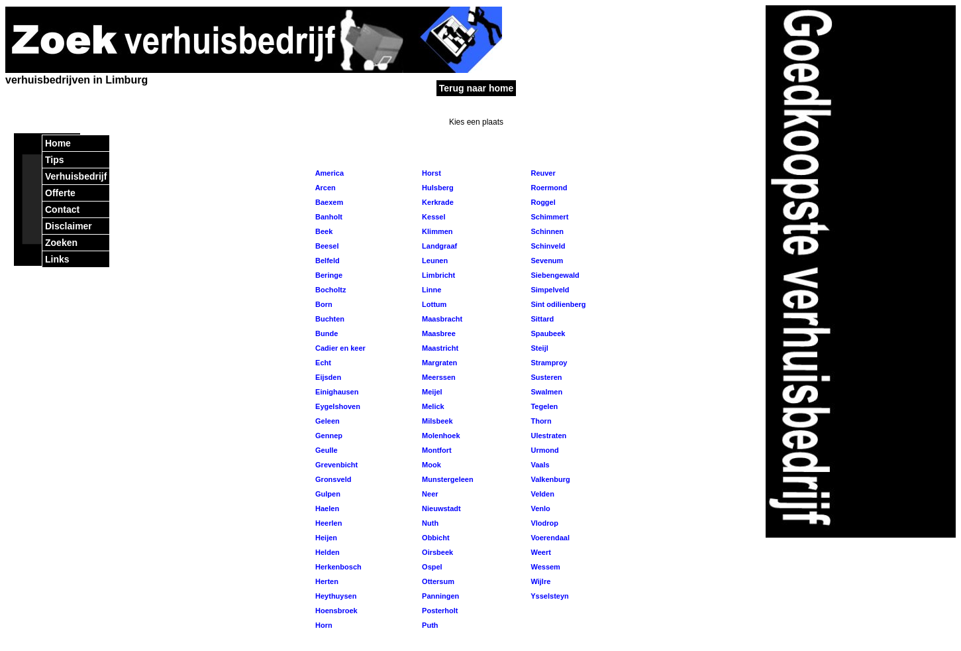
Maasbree (438, 333)
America (328, 173)
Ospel (431, 567)
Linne (430, 290)
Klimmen (436, 231)
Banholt (327, 217)
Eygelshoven (336, 406)
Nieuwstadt (440, 508)
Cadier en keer (339, 348)
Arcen (324, 188)
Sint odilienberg (557, 304)
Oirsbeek (436, 552)
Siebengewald (554, 275)
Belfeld (326, 261)
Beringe (327, 275)
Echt (322, 363)
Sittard (541, 319)
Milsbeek (436, 421)
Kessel (433, 217)
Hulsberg (437, 188)
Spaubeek (547, 333)
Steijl (538, 348)
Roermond (548, 188)
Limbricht (437, 275)
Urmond (543, 450)
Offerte (60, 193)
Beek (322, 231)
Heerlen (327, 523)
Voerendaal (549, 538)
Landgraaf (438, 246)
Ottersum (437, 581)
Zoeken (61, 242)
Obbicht (435, 538)
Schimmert (548, 217)
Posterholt (439, 611)
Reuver (542, 173)
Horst (430, 173)
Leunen (434, 261)
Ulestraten (547, 436)
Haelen (326, 508)
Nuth (429, 523)
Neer (429, 494)
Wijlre (539, 581)
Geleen (326, 421)
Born (322, 304)
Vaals (539, 465)
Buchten (328, 319)
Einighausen (335, 392)
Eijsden (327, 377)
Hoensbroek (335, 611)
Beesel (326, 246)
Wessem (544, 567)
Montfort (436, 450)
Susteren (545, 377)
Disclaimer (68, 226)
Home (58, 143)
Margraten (438, 363)
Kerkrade (437, 202)
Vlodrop (543, 523)
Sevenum (546, 261)
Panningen (439, 596)
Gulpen (326, 494)
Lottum (433, 304)
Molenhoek (440, 436)
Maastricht (439, 348)
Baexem (328, 202)
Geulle (325, 450)
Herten (325, 581)
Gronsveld (332, 479)
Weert (539, 552)
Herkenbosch (337, 567)
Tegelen (543, 406)
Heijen (325, 538)
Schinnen (546, 231)
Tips (54, 159)
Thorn (540, 421)
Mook (430, 465)
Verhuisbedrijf (76, 176)
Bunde (325, 333)
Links (57, 259)
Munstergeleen (447, 479)
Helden (326, 552)
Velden (541, 494)
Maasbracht (441, 319)
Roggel (542, 202)
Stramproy (548, 363)
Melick (432, 406)
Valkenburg (549, 479)
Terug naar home (476, 88)
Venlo (539, 508)
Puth (429, 625)
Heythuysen (334, 596)
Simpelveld (549, 290)
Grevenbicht (335, 465)
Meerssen (438, 377)
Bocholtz (329, 290)
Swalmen (545, 392)
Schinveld (547, 246)
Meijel (431, 392)
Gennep (327, 436)
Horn (322, 625)
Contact (62, 209)
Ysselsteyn (548, 596)
